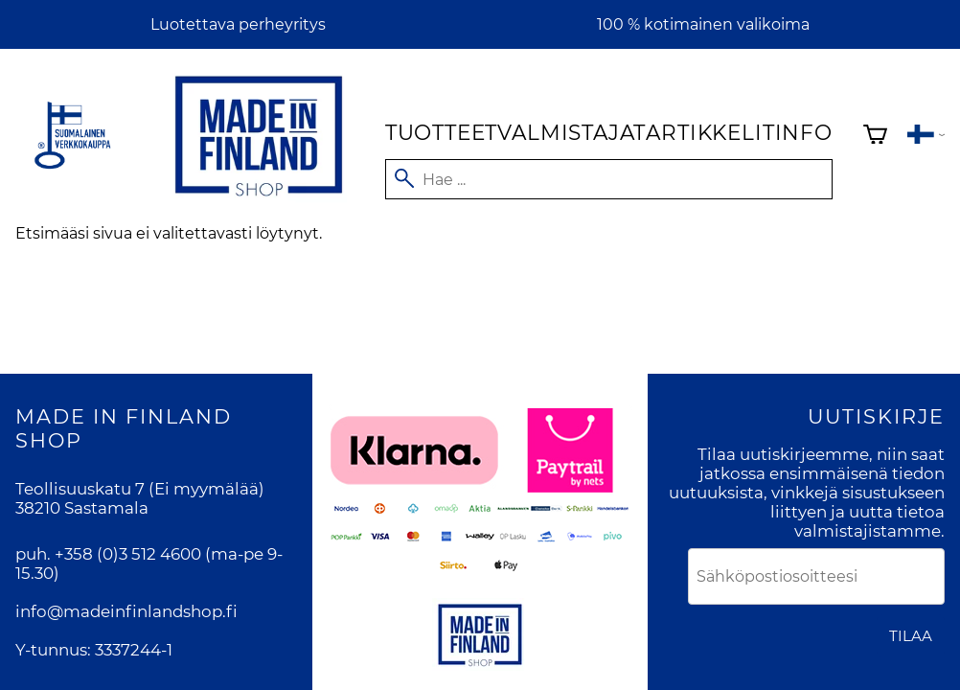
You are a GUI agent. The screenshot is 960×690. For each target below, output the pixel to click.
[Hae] (609, 179)
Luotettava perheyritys (238, 24)
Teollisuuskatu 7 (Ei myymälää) (139, 488)
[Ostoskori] (875, 137)
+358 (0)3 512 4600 (128, 554)
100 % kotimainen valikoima (703, 24)
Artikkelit (710, 132)
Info (804, 132)
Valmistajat (571, 132)
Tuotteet (441, 132)
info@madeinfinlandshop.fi (126, 611)
